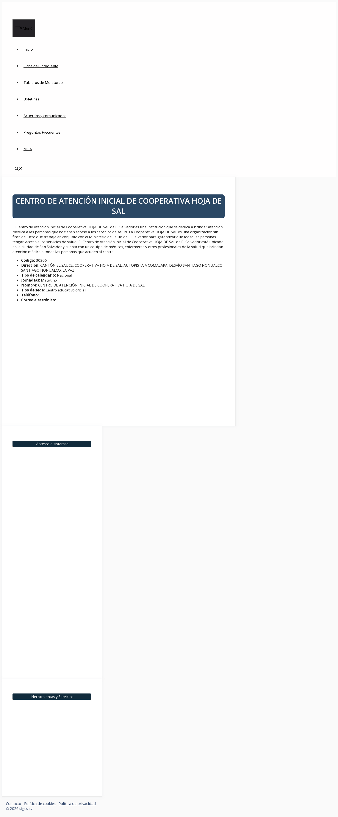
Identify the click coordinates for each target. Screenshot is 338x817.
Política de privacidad (77, 803)
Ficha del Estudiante (40, 65)
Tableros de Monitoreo (43, 82)
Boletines (31, 99)
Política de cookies (40, 803)
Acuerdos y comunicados (44, 115)
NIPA (27, 148)
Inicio (28, 49)
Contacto (13, 803)
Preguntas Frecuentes (41, 132)
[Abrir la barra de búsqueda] (19, 169)
